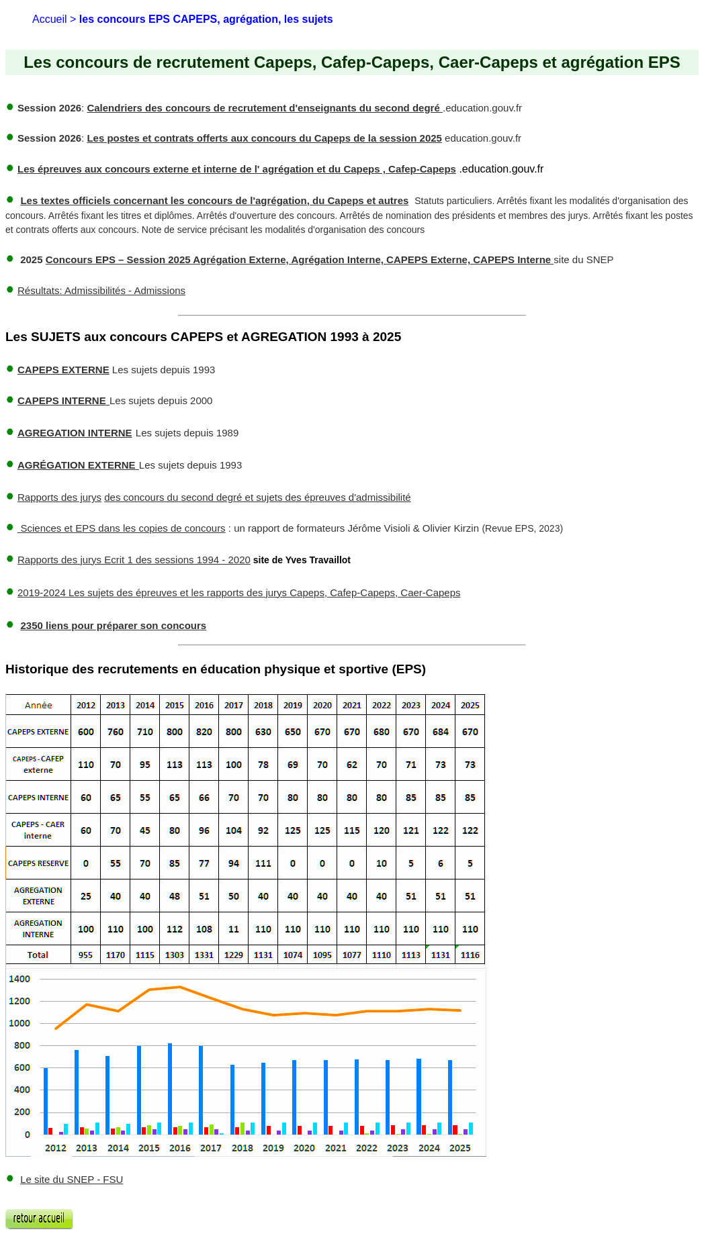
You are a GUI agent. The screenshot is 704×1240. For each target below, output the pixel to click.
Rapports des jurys (59, 497)
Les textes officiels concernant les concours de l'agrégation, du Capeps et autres (214, 200)
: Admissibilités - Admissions (101, 290)
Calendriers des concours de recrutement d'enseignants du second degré (265, 107)
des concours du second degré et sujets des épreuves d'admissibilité (257, 497)
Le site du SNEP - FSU (71, 1179)
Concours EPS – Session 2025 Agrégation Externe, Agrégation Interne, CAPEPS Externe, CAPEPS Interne (300, 259)
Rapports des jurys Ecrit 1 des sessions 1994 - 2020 (134, 559)
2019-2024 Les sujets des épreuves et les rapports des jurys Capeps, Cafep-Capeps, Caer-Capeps (239, 592)
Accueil (49, 19)
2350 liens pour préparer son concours (113, 625)
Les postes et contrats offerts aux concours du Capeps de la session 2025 (264, 138)
